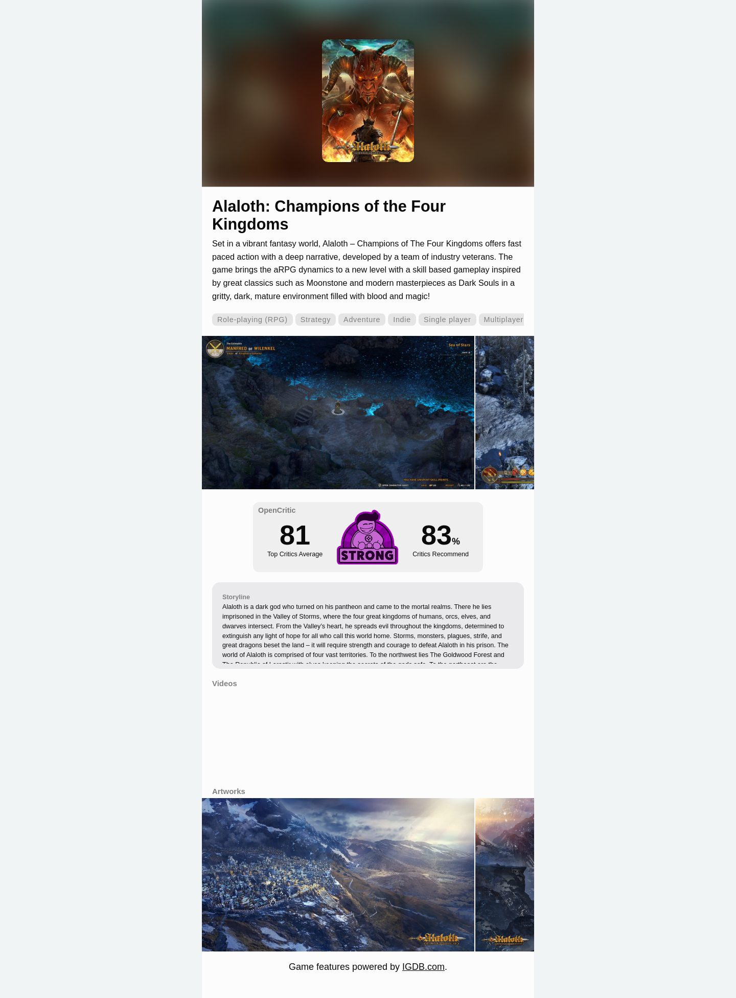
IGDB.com (423, 967)
